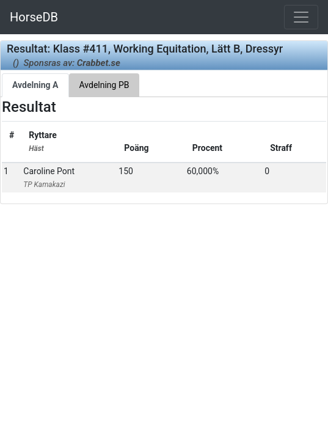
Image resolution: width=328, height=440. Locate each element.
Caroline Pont (49, 177)
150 (125, 171)
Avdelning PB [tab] (104, 85)
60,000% (203, 171)
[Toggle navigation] (301, 17)
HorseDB (34, 17)
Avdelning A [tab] (35, 85)
